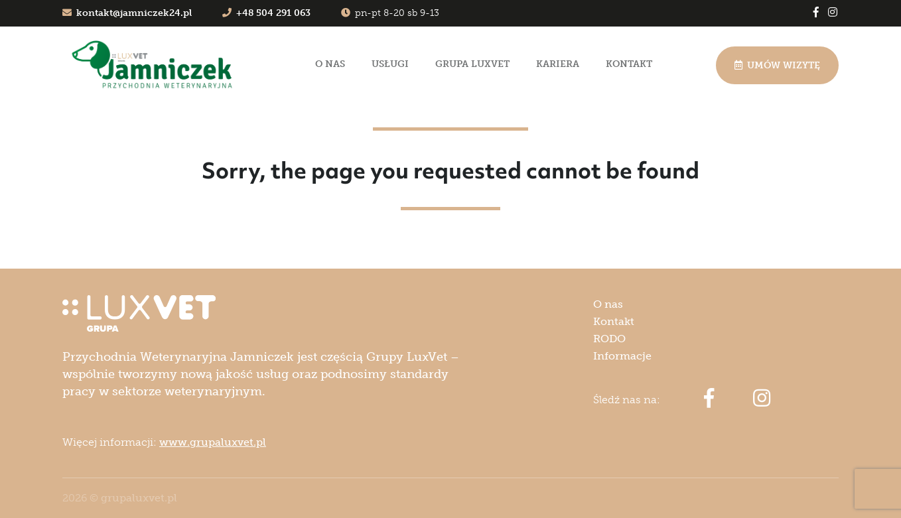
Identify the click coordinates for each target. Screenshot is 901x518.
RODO (609, 338)
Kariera (557, 64)
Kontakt (629, 64)
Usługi (390, 64)
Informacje (622, 356)
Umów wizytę (777, 65)
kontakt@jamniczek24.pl (127, 13)
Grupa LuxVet (472, 64)
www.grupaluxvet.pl (212, 442)
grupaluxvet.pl (139, 497)
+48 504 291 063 (266, 13)
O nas (330, 64)
